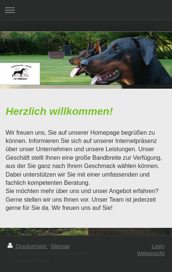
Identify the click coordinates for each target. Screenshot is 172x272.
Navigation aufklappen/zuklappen (86, 10)
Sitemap (60, 246)
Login (158, 246)
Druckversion (27, 246)
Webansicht (151, 253)
